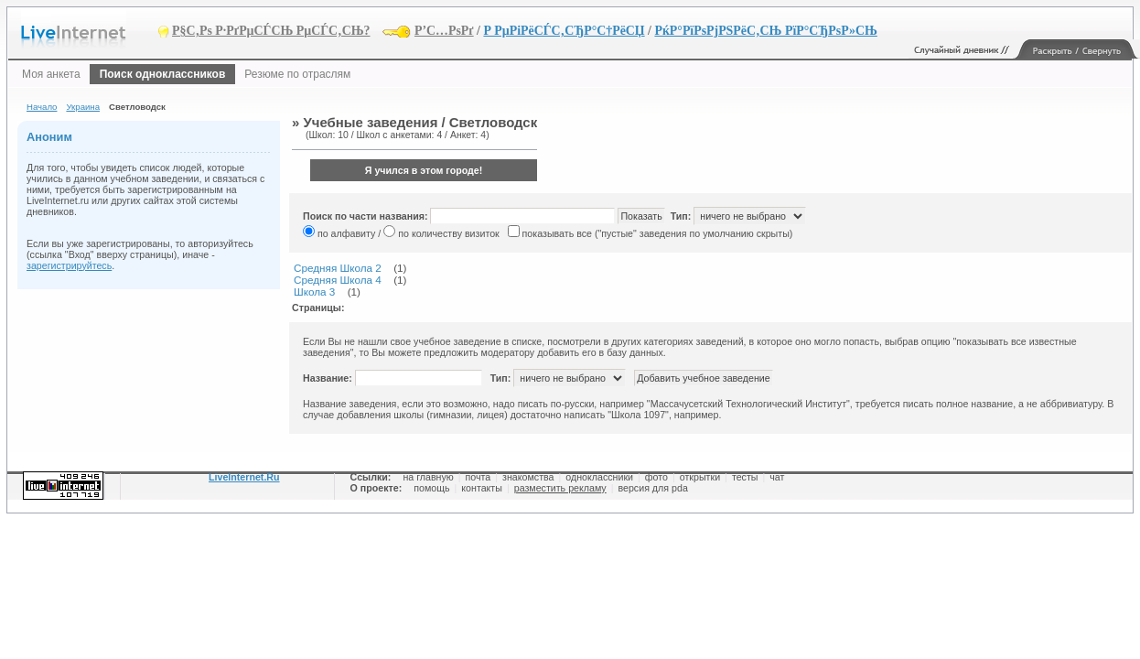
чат (776, 476)
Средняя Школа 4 (338, 280)
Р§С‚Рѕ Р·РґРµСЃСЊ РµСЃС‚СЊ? (271, 31)
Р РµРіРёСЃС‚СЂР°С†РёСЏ (563, 31)
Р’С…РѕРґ (444, 31)
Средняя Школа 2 (338, 268)
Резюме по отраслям (297, 74)
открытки (700, 476)
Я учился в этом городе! (424, 170)
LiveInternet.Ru (244, 476)
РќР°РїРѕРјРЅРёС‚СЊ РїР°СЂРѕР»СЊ (765, 31)
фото (656, 476)
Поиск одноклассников (163, 74)
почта (478, 476)
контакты (481, 487)
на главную (428, 476)
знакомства (528, 476)
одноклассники (599, 476)
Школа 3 (314, 291)
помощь (431, 487)
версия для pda (652, 487)
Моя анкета (51, 74)
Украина (83, 107)
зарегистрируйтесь (69, 265)
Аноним (49, 137)
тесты (745, 476)
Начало (42, 107)
